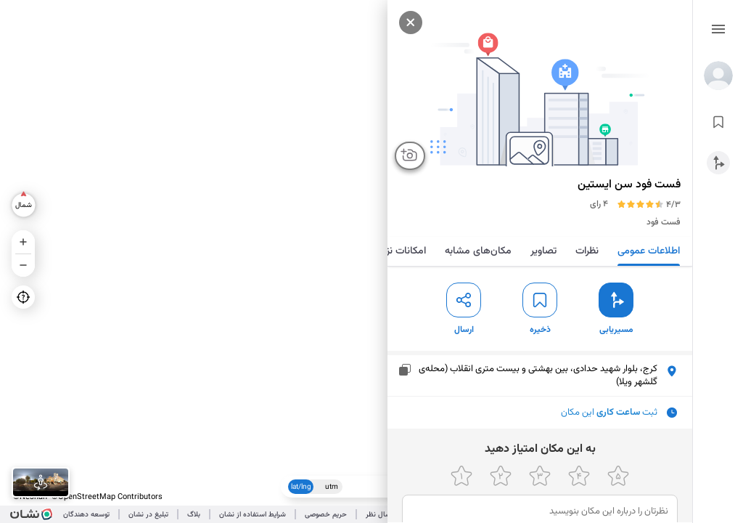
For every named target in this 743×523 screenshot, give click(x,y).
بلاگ (193, 514)
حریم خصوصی (326, 514)
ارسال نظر (380, 514)
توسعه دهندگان (86, 514)
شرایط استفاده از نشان (252, 514)
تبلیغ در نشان (148, 514)
